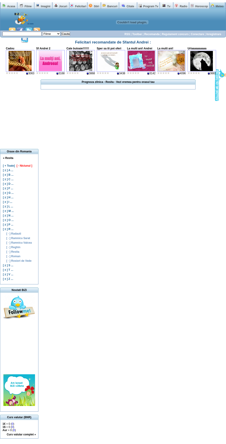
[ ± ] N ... (8, 215)
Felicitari (80, 6)
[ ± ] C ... (8, 179)
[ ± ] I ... (7, 202)
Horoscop (201, 6)
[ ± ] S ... (8, 265)
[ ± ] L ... (8, 206)
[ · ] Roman (13, 256)
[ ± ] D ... (8, 183)
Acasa (11, 6)
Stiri (96, 6)
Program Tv (150, 6)
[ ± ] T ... (8, 269)
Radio (183, 6)
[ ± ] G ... (8, 192)
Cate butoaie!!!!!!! (77, 48)
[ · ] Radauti (13, 233)
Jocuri (63, 6)
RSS (127, 34)
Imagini (45, 6)
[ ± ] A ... (8, 170)
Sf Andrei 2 (43, 48)
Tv (168, 6)
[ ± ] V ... (8, 274)
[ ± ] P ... (8, 224)
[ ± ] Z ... (8, 279)
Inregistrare (213, 34)
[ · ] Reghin (13, 247)
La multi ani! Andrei (139, 48)
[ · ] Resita (12, 251)
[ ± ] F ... (8, 188)
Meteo (220, 6)
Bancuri (112, 6)
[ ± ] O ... (8, 220)
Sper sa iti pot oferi (109, 48)
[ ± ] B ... (8, 174)
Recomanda (152, 34)
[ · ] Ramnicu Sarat (18, 238)
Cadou (10, 48)
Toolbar (137, 34)
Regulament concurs (175, 34)
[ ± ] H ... (8, 197)
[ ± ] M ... (8, 211)
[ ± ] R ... (8, 229)
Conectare (197, 34)
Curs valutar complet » (21, 434)
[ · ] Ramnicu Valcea (19, 242)
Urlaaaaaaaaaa (197, 48)
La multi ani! (165, 48)
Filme (28, 6)
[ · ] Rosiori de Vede (18, 260)
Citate (130, 6)
